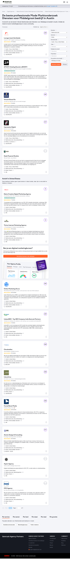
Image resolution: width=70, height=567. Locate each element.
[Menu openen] (67, 2)
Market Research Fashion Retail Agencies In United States (30, 11)
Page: (14, 508)
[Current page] (18, 508)
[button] (44, 27)
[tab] (6, 517)
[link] (64, 2)
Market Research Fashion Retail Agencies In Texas (56, 11)
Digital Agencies (10, 11)
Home (3, 11)
